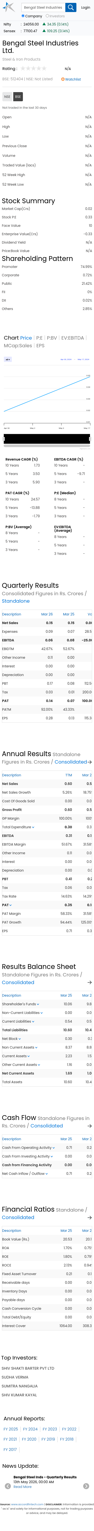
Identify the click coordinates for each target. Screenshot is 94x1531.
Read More (22, 1486)
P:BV (52, 338)
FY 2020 (29, 1439)
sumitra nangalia (20, 1386)
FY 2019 (48, 1439)
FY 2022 (69, 1429)
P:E (39, 338)
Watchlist (73, 79)
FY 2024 (30, 1429)
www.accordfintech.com (27, 1504)
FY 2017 (10, 1449)
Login (85, 7)
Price (26, 338)
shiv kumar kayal (19, 1395)
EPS (40, 345)
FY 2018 (67, 1439)
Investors (57, 16)
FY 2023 (50, 1429)
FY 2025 (11, 1429)
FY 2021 (10, 1439)
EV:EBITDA (72, 338)
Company (33, 16)
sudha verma (15, 1377)
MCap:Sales (18, 345)
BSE (18, 96)
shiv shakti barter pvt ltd (28, 1368)
